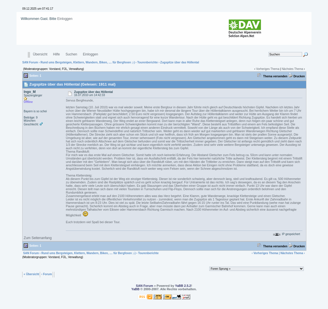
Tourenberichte (147, 62)
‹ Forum (46, 273)
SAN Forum (30, 62)
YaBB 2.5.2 (183, 285)
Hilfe (56, 54)
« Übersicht (31, 273)
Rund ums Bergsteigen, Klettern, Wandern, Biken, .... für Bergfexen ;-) (87, 62)
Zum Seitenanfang (38, 238)
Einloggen (64, 19)
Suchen (71, 54)
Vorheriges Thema (267, 68)
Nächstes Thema (292, 68)
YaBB (135, 289)
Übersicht (40, 54)
